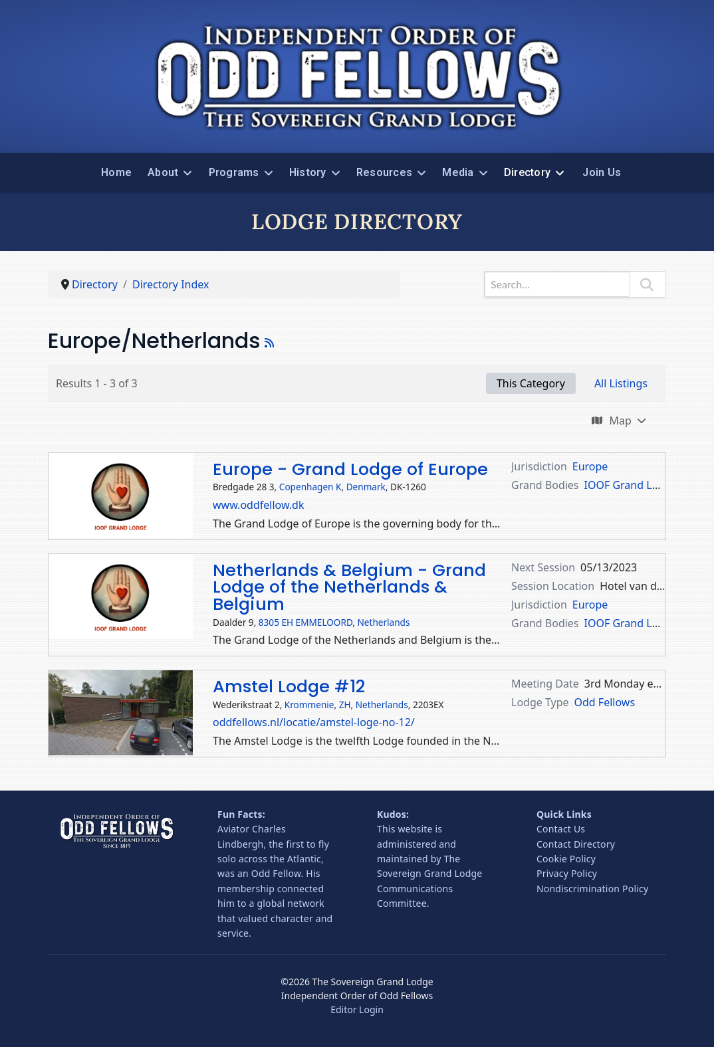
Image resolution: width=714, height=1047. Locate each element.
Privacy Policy (566, 873)
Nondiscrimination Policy (592, 888)
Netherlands (384, 622)
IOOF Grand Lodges (633, 485)
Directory (527, 172)
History (307, 172)
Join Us (601, 172)
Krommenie (309, 704)
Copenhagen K (310, 486)
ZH (345, 704)
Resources (384, 172)
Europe (590, 466)
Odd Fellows (605, 702)
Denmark (366, 486)
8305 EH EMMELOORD (306, 622)
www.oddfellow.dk (258, 505)
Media (457, 172)
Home (116, 172)
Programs (234, 172)
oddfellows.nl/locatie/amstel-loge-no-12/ (314, 722)
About (163, 172)
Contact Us (560, 828)
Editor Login (357, 1009)
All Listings (621, 383)
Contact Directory (575, 844)
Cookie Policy (566, 858)
